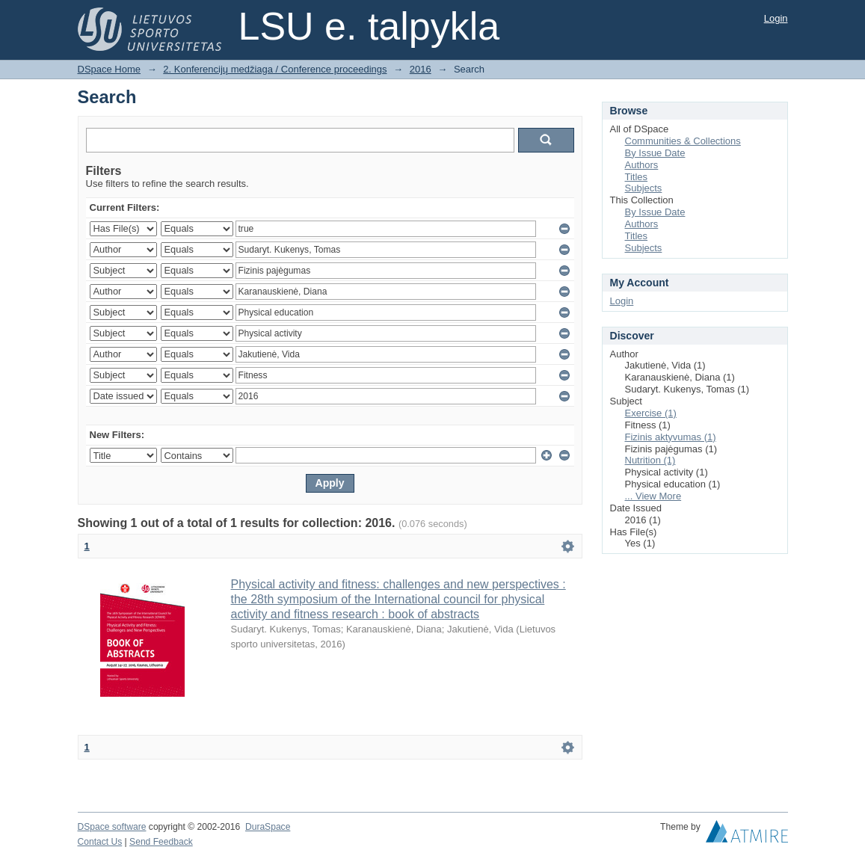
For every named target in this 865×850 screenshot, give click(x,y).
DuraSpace (267, 827)
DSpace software (112, 827)
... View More (653, 496)
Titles (636, 176)
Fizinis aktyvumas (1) (670, 437)
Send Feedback (161, 842)
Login (776, 18)
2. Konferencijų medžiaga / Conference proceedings (275, 69)
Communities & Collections (683, 141)
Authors (642, 164)
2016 (420, 69)
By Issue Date (655, 152)
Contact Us (100, 842)
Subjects (643, 188)
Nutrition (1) (650, 460)
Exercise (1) (651, 413)
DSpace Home (109, 69)
